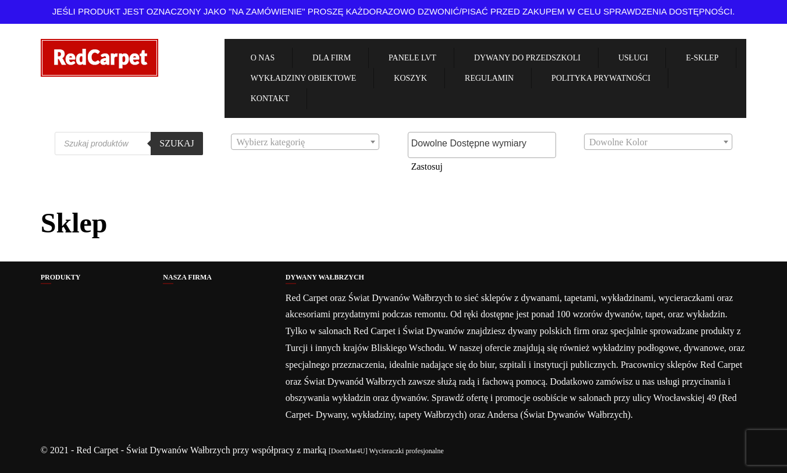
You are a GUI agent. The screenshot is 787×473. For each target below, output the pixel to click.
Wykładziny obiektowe (304, 78)
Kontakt (270, 98)
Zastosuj (427, 166)
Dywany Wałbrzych (325, 277)
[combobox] (305, 142)
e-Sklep (702, 57)
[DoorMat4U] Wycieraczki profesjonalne (386, 451)
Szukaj (176, 143)
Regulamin (489, 78)
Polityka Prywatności (600, 78)
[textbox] (305, 142)
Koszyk (410, 78)
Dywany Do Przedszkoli (527, 57)
